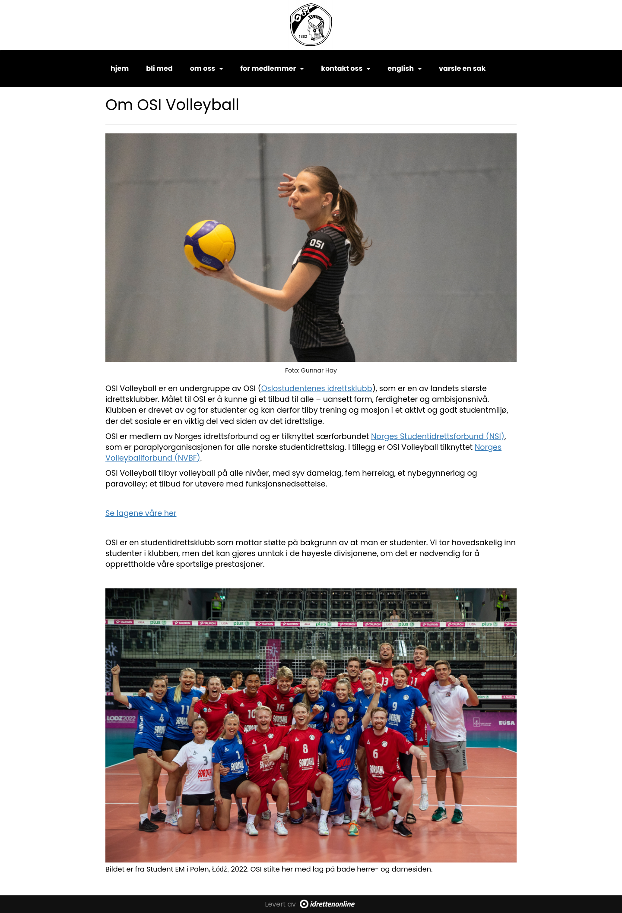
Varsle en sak (462, 68)
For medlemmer (272, 68)
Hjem (120, 68)
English (404, 68)
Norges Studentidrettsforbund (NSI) (438, 436)
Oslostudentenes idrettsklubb (316, 388)
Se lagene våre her (141, 513)
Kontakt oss (345, 68)
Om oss (206, 68)
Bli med (159, 68)
